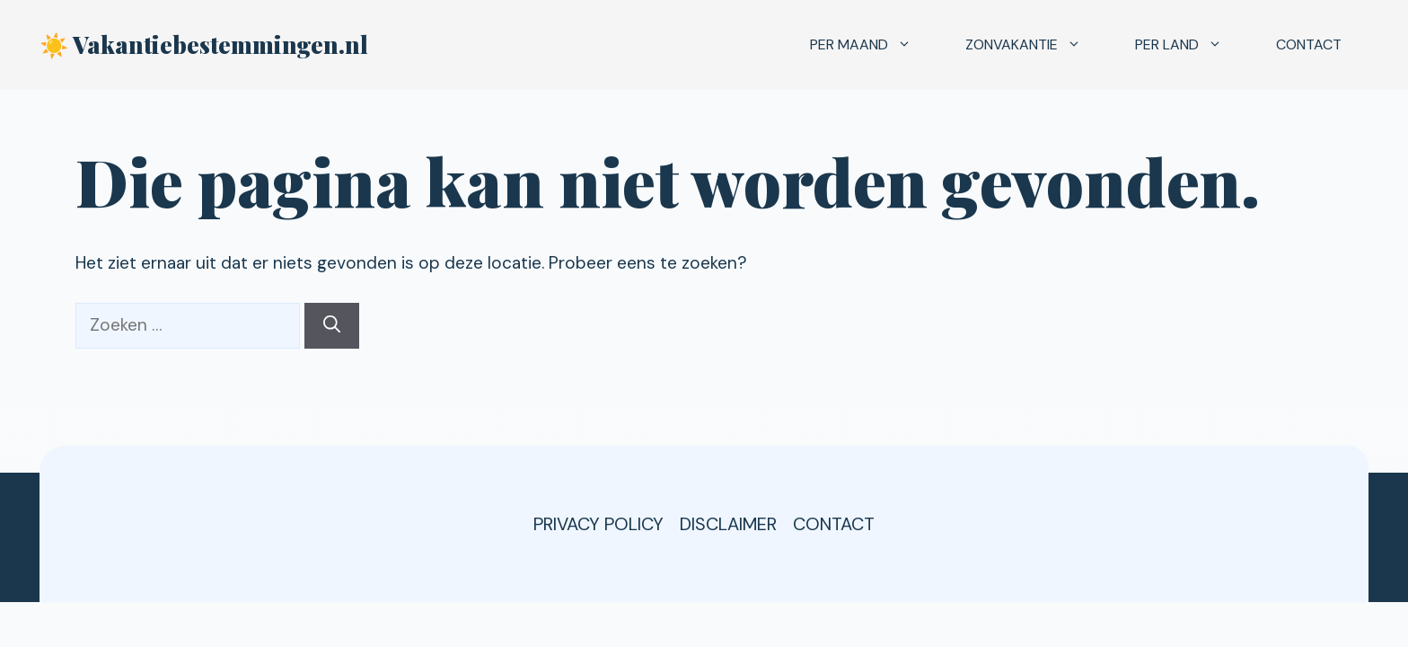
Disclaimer (728, 524)
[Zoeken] (331, 326)
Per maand (874, 45)
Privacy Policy (598, 524)
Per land (1192, 45)
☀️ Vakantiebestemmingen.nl (204, 44)
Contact (1309, 44)
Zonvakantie (1036, 45)
